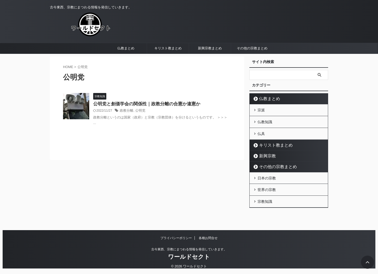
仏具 (261, 144)
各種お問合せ (208, 238)
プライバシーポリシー (176, 238)
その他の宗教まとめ (252, 61)
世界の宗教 (267, 198)
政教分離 (126, 124)
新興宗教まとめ (210, 61)
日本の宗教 (267, 187)
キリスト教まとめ (168, 61)
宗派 (261, 122)
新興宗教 (265, 166)
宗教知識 (265, 209)
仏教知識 (265, 133)
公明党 (139, 124)
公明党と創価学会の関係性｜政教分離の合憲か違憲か (143, 117)
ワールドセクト (189, 257)
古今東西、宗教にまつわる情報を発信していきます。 (189, 249)
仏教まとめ (125, 61)
